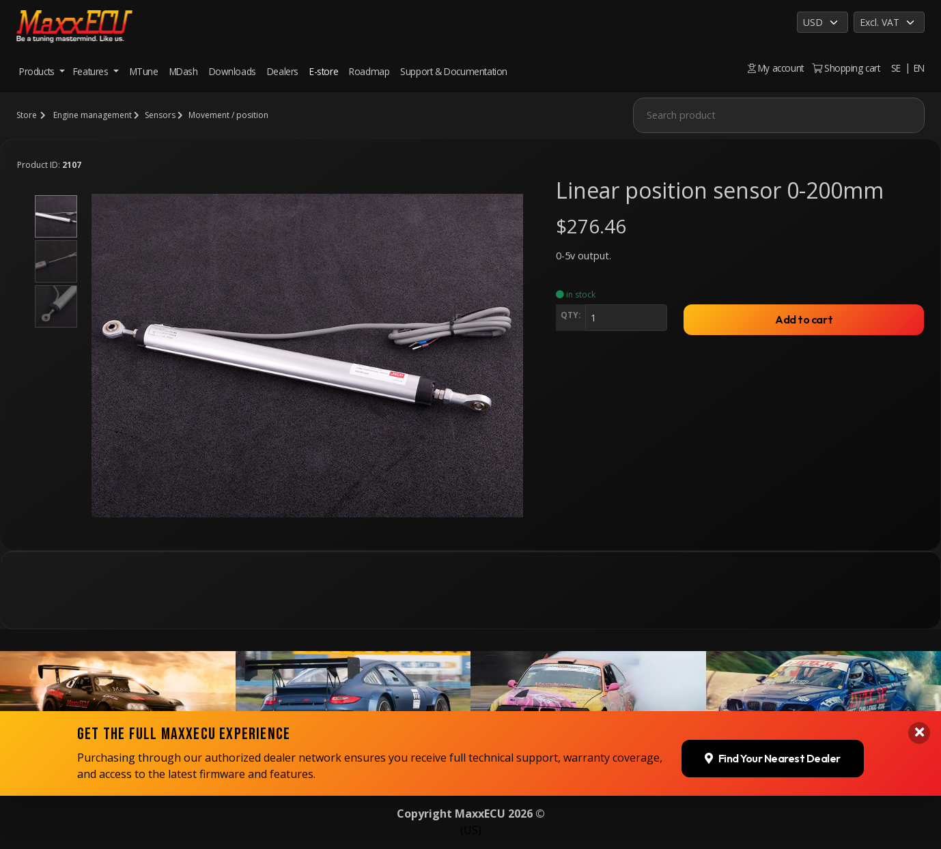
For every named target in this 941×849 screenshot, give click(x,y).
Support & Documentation (453, 71)
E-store (323, 71)
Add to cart (803, 319)
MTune (144, 71)
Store (26, 115)
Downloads (232, 71)
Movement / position (228, 115)
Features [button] (92, 71)
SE (896, 67)
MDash (183, 71)
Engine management (92, 115)
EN (919, 67)
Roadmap (369, 71)
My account (776, 67)
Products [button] (38, 71)
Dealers (282, 71)
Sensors (160, 115)
